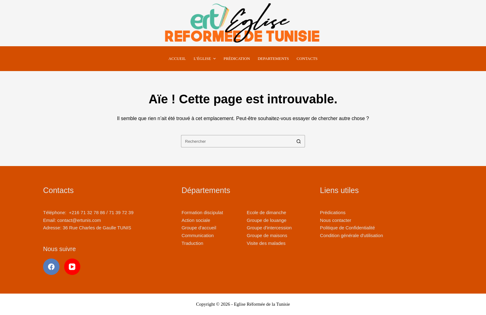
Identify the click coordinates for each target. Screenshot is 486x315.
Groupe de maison (266, 235)
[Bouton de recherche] (299, 141)
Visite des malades (266, 243)
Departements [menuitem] (273, 58)
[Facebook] (51, 267)
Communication (198, 235)
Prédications (332, 212)
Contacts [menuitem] (307, 58)
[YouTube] (72, 267)
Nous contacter (335, 220)
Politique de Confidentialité (347, 227)
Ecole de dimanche (266, 212)
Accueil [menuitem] (177, 58)
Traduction (192, 243)
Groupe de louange (266, 220)
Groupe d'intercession (269, 227)
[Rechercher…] (237, 141)
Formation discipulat (202, 212)
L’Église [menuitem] (205, 58)
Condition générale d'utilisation (351, 235)
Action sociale (196, 220)
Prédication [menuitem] (236, 58)
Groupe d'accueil (199, 227)
